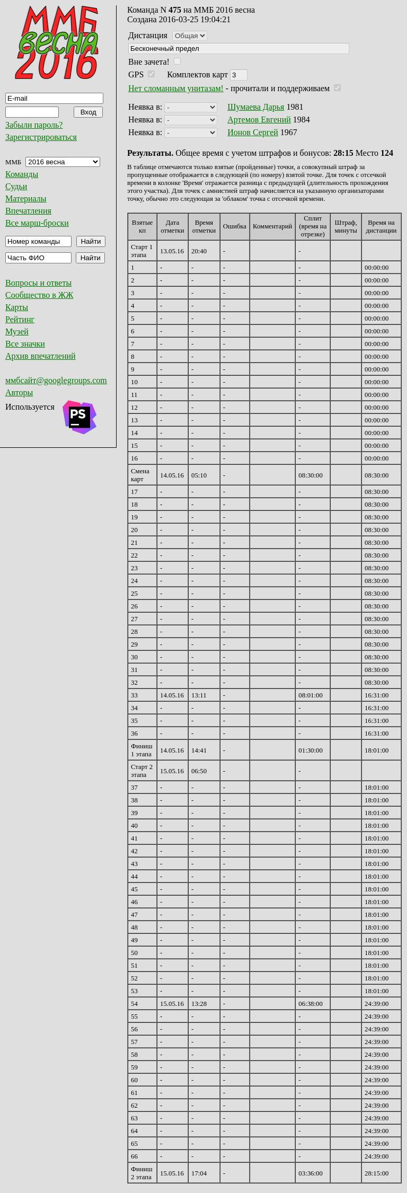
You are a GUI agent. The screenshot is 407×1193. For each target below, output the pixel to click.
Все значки (25, 343)
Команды (21, 174)
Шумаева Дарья (255, 106)
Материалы (26, 198)
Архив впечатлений (40, 355)
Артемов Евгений (259, 119)
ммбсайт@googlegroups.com (56, 380)
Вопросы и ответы (38, 282)
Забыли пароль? (34, 124)
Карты (16, 307)
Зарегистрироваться (41, 137)
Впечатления (28, 210)
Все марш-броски (37, 222)
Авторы (19, 392)
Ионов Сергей (252, 132)
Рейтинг (19, 319)
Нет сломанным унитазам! (176, 88)
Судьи (16, 186)
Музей (17, 331)
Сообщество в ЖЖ (39, 294)
